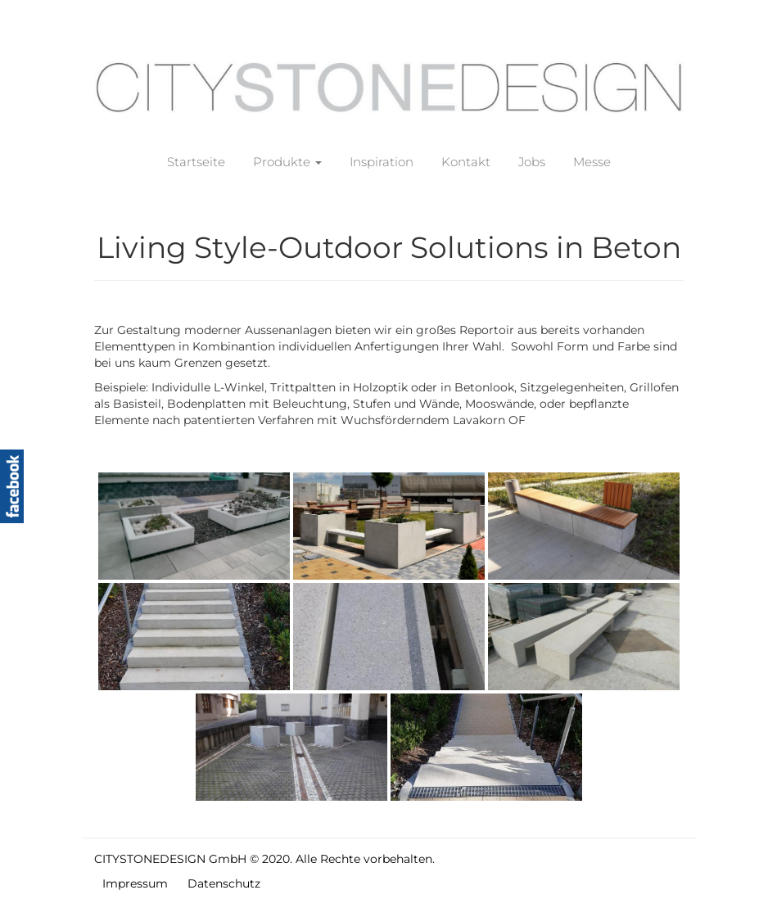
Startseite (196, 161)
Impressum (135, 883)
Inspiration (381, 161)
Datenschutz (223, 883)
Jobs (531, 161)
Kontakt (465, 161)
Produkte (287, 161)
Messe (592, 161)
